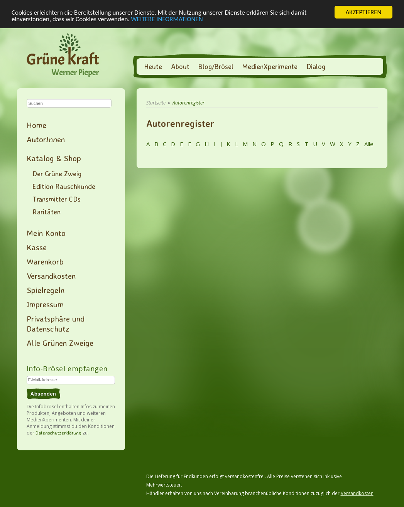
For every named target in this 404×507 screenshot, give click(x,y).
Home (36, 125)
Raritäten (46, 211)
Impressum (45, 304)
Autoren (46, 139)
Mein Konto (46, 233)
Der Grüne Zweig (56, 173)
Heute (153, 66)
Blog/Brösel (215, 66)
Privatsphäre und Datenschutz (56, 323)
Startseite (156, 102)
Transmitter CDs (56, 199)
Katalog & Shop (54, 158)
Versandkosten (51, 276)
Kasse (37, 247)
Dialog (315, 66)
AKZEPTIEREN (363, 12)
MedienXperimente (270, 66)
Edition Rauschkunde (63, 186)
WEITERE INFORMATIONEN (167, 19)
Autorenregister (188, 102)
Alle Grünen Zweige (60, 343)
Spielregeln (45, 290)
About (180, 66)
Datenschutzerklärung (58, 433)
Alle (368, 144)
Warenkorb (45, 261)
